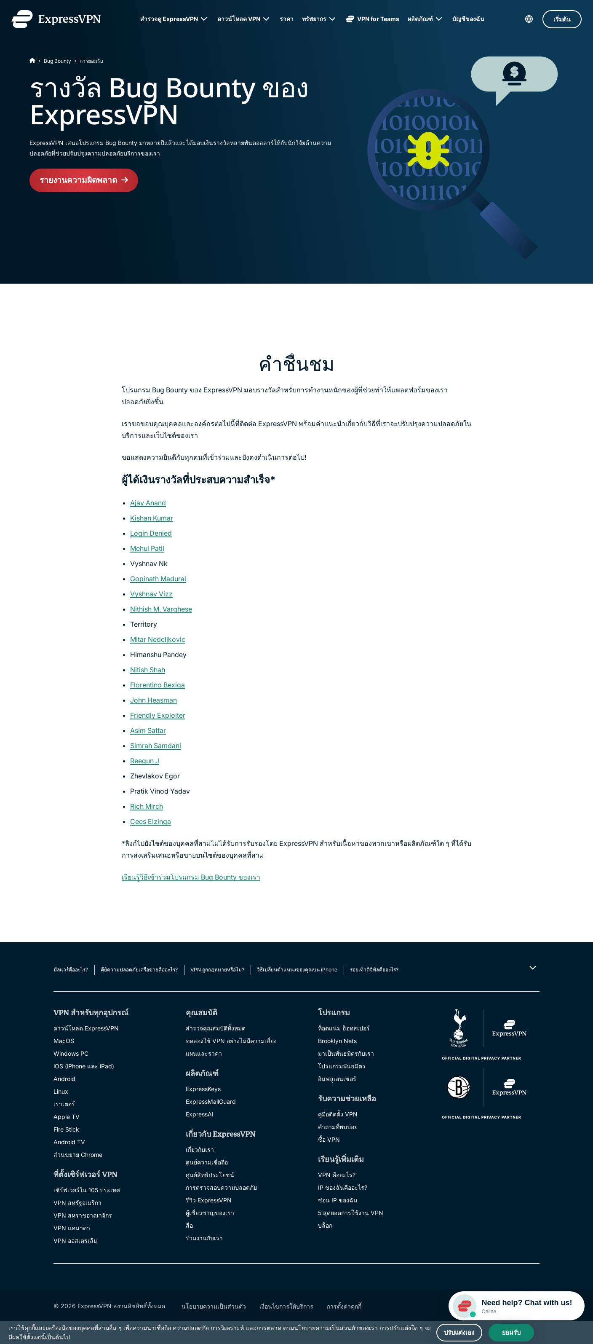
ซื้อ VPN (329, 1139)
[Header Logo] (58, 19)
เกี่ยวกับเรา (200, 1149)
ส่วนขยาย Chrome (77, 1154)
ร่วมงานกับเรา (204, 1238)
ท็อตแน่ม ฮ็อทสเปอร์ (344, 1028)
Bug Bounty (57, 61)
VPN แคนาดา (71, 1227)
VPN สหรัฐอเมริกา (77, 1202)
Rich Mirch (146, 806)
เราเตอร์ (64, 1104)
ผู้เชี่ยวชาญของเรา (210, 1212)
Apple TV (66, 1116)
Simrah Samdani (155, 745)
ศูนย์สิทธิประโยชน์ (210, 1174)
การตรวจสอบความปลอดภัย (221, 1187)
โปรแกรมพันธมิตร (342, 1066)
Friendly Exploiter (157, 715)
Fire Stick (66, 1129)
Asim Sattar (148, 730)
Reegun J (144, 761)
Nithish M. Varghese (161, 609)
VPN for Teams (372, 18)
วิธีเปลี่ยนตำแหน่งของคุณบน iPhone (297, 969)
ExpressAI (200, 1114)
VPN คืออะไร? (336, 1174)
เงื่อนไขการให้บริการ (286, 1306)
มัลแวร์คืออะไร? (70, 969)
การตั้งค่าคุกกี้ (344, 1306)
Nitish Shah (147, 669)
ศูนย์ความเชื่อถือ (207, 1162)
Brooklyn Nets (337, 1040)
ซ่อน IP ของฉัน (338, 1200)
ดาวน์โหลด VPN (238, 18)
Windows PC (70, 1053)
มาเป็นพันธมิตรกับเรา (346, 1053)
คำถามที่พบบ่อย (338, 1126)
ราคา (287, 18)
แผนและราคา (204, 1053)
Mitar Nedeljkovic (157, 639)
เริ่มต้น (559, 19)
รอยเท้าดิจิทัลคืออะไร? (374, 969)
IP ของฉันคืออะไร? (342, 1187)
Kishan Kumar (151, 518)
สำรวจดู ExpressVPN (169, 18)
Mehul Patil (147, 548)
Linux (60, 1091)
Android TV (69, 1141)
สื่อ (189, 1225)
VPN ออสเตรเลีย (75, 1240)
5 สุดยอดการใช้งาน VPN (350, 1212)
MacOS (63, 1040)
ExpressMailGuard (211, 1101)
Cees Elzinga (150, 821)
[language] (526, 19)
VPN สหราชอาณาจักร (82, 1215)
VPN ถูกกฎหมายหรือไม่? (217, 969)
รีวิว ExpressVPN (209, 1200)
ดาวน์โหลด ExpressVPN (86, 1028)
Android (64, 1078)
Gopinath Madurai (158, 578)
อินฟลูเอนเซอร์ (337, 1078)
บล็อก (325, 1225)
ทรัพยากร (314, 18)
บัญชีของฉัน (468, 18)
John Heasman (153, 700)
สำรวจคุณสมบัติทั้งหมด (216, 1028)
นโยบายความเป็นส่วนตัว (214, 1306)
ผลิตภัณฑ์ (420, 18)
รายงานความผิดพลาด (80, 181)
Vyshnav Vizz (151, 594)
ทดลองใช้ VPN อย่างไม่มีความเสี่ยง (231, 1040)
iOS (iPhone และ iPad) (83, 1066)
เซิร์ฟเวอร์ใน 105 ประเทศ (86, 1190)
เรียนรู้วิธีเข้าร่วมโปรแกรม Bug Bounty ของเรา (191, 877)
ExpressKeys (203, 1088)
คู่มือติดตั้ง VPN (338, 1114)
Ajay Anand (148, 503)
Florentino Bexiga (157, 685)
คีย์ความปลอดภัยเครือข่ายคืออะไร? (139, 969)
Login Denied (151, 533)
